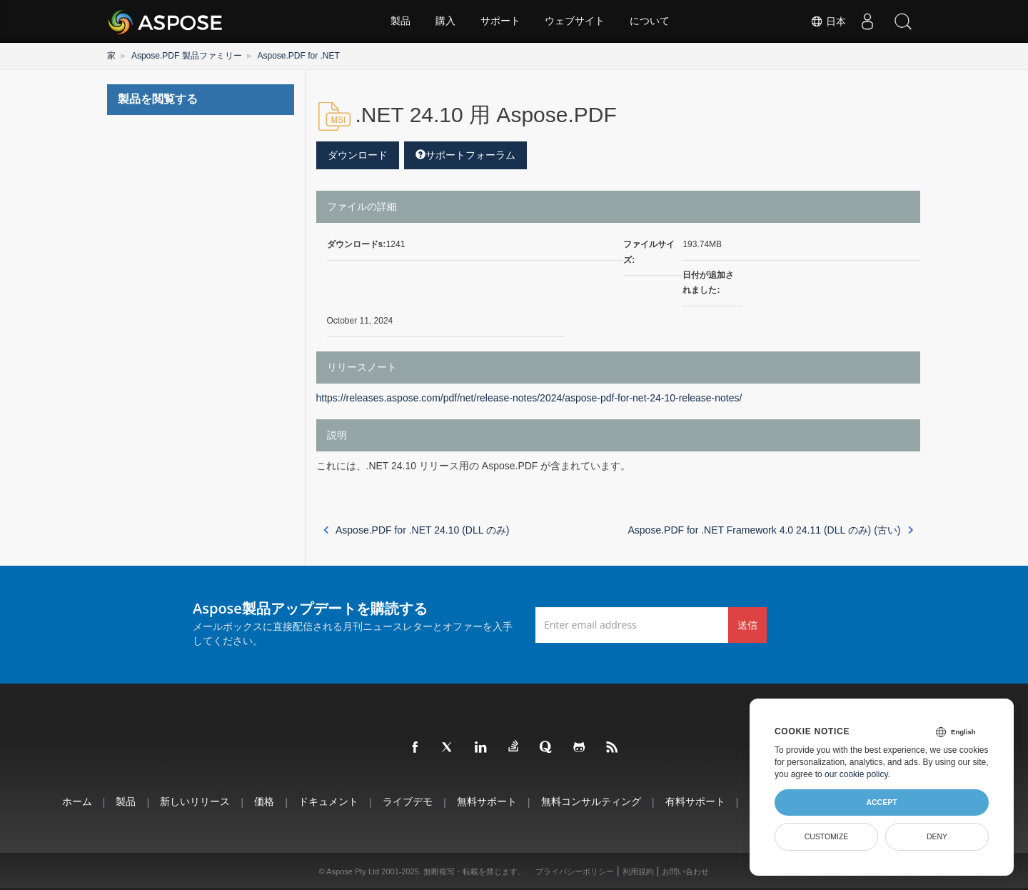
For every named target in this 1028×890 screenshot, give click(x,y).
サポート (500, 21)
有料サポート (695, 801)
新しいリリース (195, 801)
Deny (937, 836)
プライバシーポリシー (574, 871)
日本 (828, 21)
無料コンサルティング (591, 801)
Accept (881, 802)
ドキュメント (328, 801)
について (650, 21)
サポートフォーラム (465, 155)
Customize (827, 836)
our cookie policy (856, 774)
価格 (264, 801)
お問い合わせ (685, 871)
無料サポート (487, 801)
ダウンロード (358, 155)
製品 (400, 21)
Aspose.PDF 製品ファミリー (186, 56)
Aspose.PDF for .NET (298, 56)
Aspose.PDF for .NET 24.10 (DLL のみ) (416, 530)
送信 (747, 624)
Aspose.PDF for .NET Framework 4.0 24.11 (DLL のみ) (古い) (771, 530)
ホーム (76, 801)
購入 (445, 21)
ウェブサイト (575, 21)
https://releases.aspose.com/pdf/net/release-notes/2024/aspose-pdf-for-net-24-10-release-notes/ (529, 398)
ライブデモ (408, 801)
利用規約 (638, 871)
